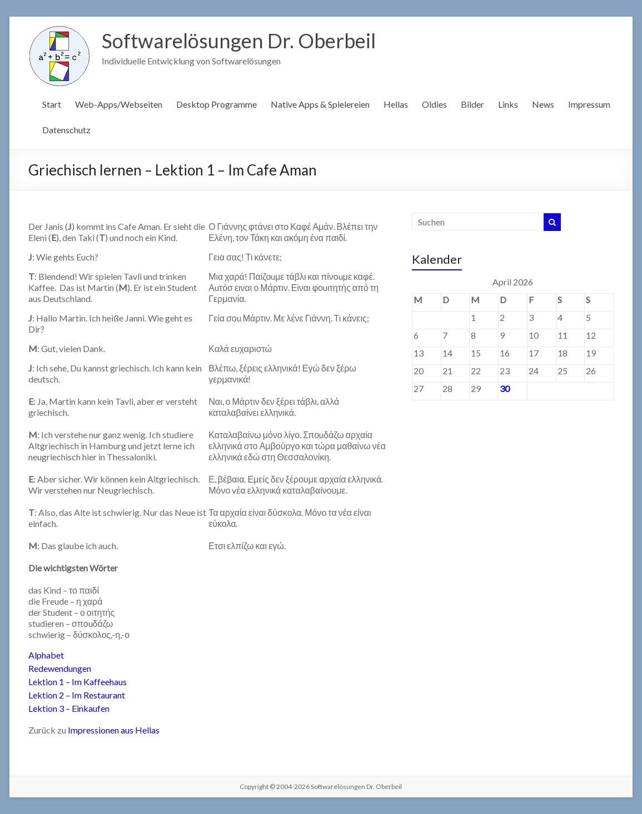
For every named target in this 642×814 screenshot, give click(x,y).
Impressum (589, 104)
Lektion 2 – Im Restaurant (76, 695)
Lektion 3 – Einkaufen (69, 708)
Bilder (472, 104)
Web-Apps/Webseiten (118, 104)
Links (508, 104)
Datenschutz (66, 129)
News (543, 104)
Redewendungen (59, 668)
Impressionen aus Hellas (114, 730)
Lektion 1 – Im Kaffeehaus (77, 681)
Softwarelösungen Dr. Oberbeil (239, 40)
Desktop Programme (216, 104)
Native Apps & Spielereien (320, 104)
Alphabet (46, 655)
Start (51, 104)
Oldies (434, 104)
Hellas (396, 104)
